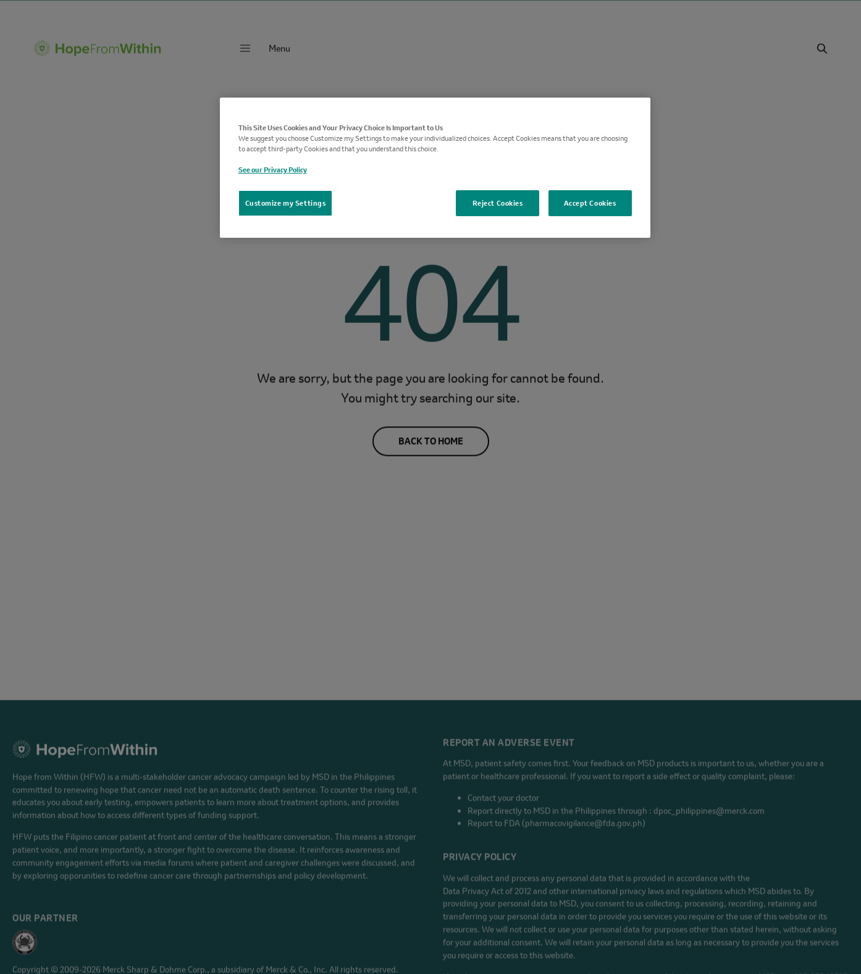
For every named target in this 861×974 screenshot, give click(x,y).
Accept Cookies (590, 203)
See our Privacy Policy (272, 169)
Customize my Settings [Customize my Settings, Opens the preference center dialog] (285, 203)
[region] (435, 168)
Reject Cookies (497, 203)
